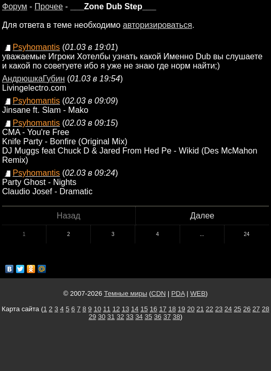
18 (172, 309)
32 (120, 317)
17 (162, 309)
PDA (178, 293)
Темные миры (126, 293)
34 (138, 317)
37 (166, 317)
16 (153, 309)
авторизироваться (157, 25)
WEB (197, 293)
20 (190, 309)
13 (125, 309)
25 (237, 309)
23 (218, 309)
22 (209, 309)
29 (92, 317)
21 (200, 309)
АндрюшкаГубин (33, 78)
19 (181, 309)
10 (97, 309)
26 (246, 309)
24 (246, 234)
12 (116, 309)
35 (148, 317)
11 (106, 309)
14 (134, 309)
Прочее (49, 6)
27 (256, 309)
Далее (202, 215)
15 (144, 309)
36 (157, 317)
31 (111, 317)
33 (129, 317)
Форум (14, 6)
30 (101, 317)
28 (265, 309)
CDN (158, 293)
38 (176, 317)
